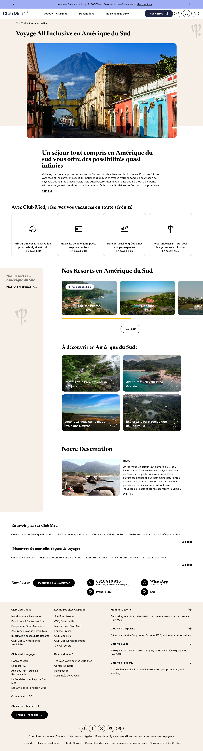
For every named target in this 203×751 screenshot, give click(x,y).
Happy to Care (19, 660)
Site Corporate (62, 645)
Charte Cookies (73, 743)
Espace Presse (62, 631)
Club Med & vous (21, 609)
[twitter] (101, 728)
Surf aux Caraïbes (96, 557)
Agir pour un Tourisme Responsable (24, 672)
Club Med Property (122, 662)
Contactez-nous (63, 665)
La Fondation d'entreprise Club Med (29, 681)
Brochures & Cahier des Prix (27, 621)
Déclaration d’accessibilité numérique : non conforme (116, 743)
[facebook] (92, 728)
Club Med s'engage (23, 654)
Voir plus (47, 190)
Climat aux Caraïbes (23, 557)
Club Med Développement (69, 640)
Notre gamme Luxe (117, 13)
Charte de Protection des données (41, 743)
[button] (91, 373)
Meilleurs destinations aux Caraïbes (60, 557)
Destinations (86, 13)
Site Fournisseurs (64, 616)
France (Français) (29, 715)
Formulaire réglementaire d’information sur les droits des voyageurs (134, 736)
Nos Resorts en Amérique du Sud (20, 278)
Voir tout (186, 541)
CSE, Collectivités (64, 621)
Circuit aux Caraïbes (155, 557)
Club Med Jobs (120, 643)
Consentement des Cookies (165, 743)
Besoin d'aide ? (63, 654)
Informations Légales (80, 736)
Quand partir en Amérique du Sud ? (32, 534)
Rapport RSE (18, 665)
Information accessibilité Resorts (30, 635)
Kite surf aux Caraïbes (125, 557)
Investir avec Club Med (67, 626)
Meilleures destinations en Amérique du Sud (154, 534)
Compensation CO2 (22, 696)
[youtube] (110, 728)
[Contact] (195, 13)
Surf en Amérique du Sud (73, 534)
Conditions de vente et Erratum (47, 736)
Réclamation (61, 670)
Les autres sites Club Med (70, 609)
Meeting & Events (121, 609)
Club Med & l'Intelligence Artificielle (25, 642)
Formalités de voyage (66, 675)
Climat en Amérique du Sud (108, 534)
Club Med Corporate (123, 628)
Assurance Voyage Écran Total (29, 631)
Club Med (21, 23)
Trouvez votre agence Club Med (73, 660)
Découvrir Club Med (55, 13)
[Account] (186, 13)
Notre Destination (21, 287)
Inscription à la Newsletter (54, 582)
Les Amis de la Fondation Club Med (28, 689)
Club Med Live (62, 635)
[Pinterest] (120, 728)
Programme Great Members (27, 626)
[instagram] (83, 728)
